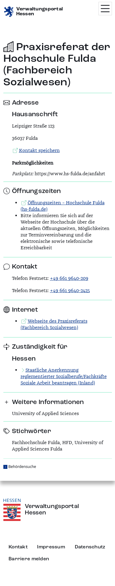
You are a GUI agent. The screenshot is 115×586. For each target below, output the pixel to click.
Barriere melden (29, 559)
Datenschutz (90, 547)
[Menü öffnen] (105, 8)
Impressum (51, 547)
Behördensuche (22, 466)
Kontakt (18, 547)
